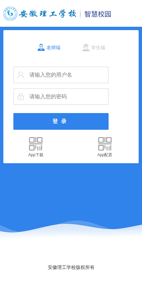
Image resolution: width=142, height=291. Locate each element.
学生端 (98, 47)
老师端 (53, 47)
